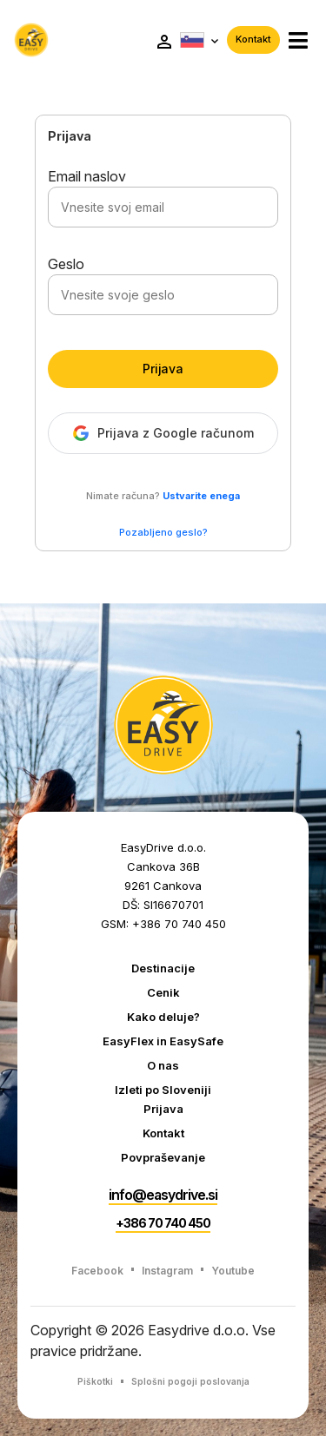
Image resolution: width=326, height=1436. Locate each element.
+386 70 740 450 (163, 1222)
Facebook (97, 1270)
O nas (163, 1065)
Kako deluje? (163, 1017)
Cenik (163, 992)
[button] (298, 40)
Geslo (66, 264)
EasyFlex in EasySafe (163, 1041)
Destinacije (163, 968)
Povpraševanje (163, 1157)
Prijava (163, 368)
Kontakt (253, 39)
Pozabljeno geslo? (163, 532)
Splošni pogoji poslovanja (190, 1381)
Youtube (233, 1270)
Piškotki (95, 1381)
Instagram (167, 1270)
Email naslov (87, 176)
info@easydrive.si (163, 1194)
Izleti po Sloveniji (163, 1090)
